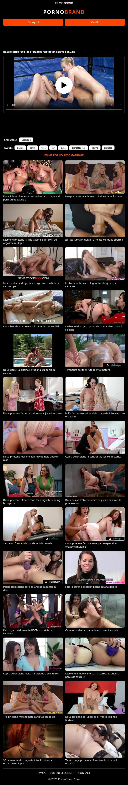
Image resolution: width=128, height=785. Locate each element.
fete (44, 147)
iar (53, 147)
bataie (20, 147)
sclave (95, 147)
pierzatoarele (78, 147)
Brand (64, 11)
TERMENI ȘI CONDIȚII (62, 773)
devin (32, 147)
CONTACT (84, 773)
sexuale (108, 147)
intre (63, 147)
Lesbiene (26, 139)
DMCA (42, 773)
